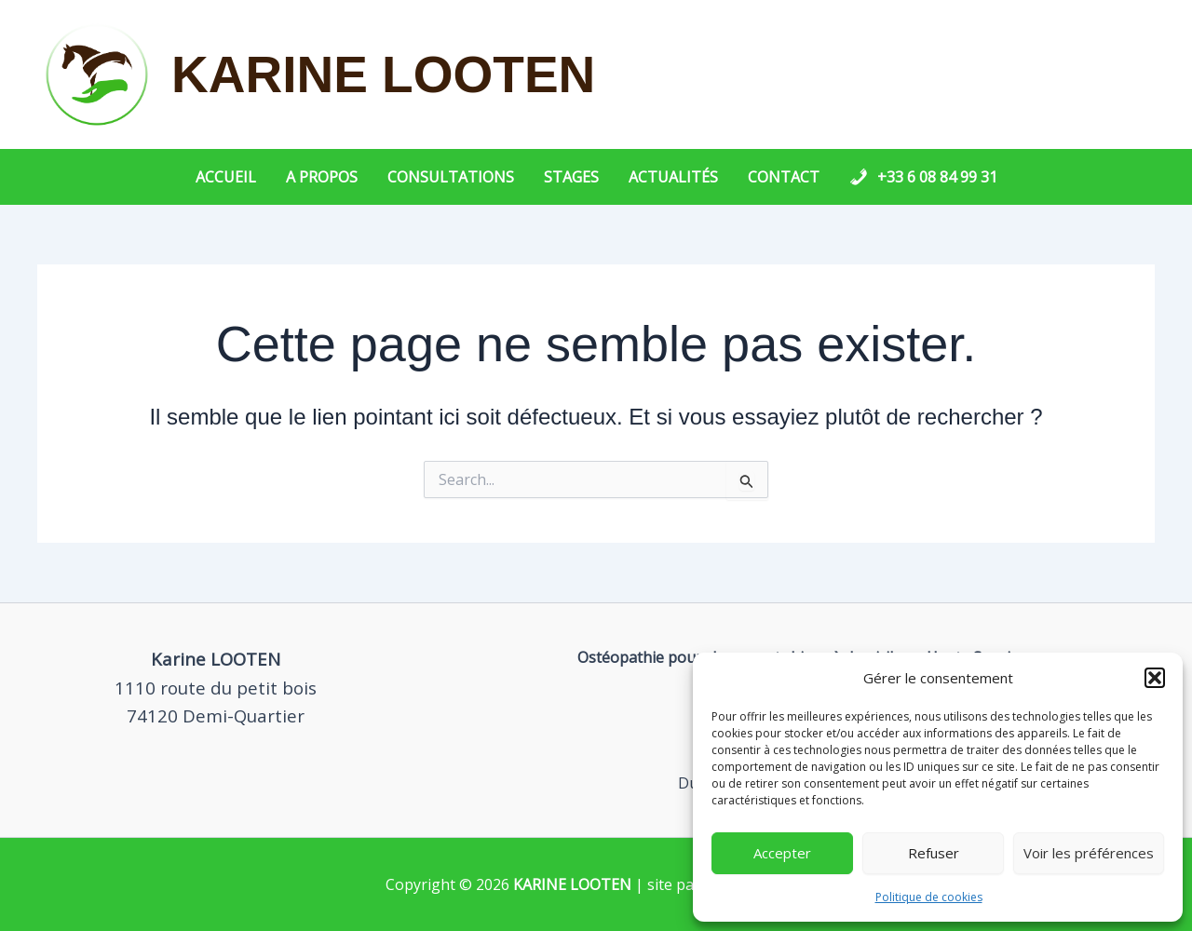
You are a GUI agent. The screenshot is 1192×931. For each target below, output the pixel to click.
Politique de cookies (928, 897)
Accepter (782, 852)
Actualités (673, 177)
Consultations (450, 177)
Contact (784, 177)
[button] (1154, 677)
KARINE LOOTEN (383, 74)
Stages (571, 177)
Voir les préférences (1088, 852)
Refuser (933, 852)
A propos (322, 177)
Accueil (226, 177)
